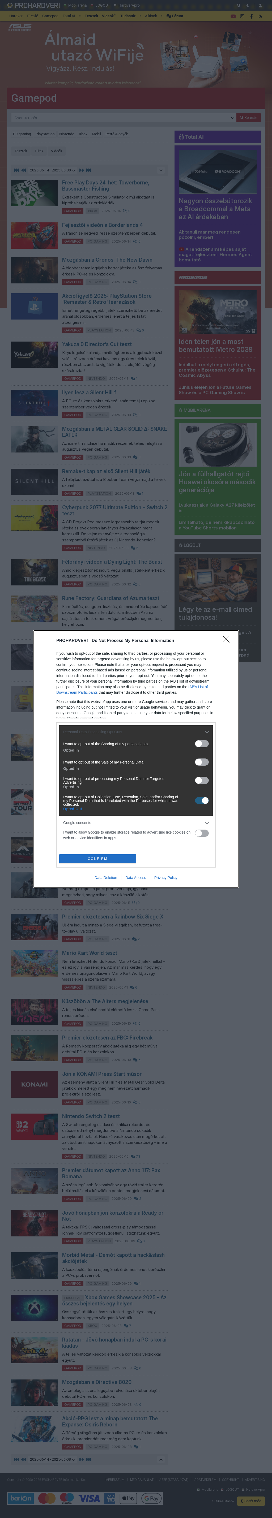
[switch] (202, 743)
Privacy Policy (165, 878)
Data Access (135, 878)
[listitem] (136, 732)
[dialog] (136, 759)
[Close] (228, 641)
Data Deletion (106, 878)
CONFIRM (98, 859)
